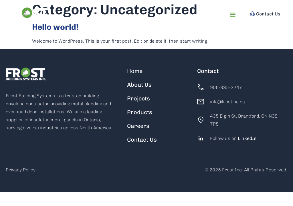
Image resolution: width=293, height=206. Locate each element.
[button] (232, 14)
